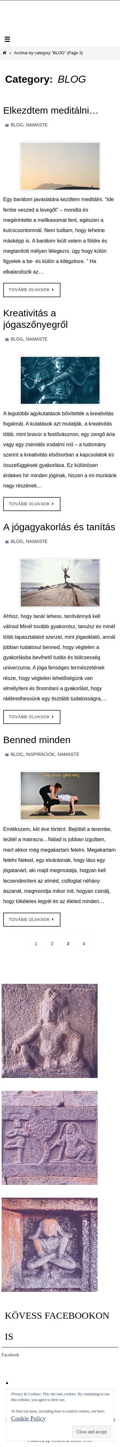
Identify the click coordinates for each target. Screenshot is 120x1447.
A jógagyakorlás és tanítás (59, 527)
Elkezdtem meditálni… (51, 110)
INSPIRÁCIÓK (40, 754)
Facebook (10, 1355)
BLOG (17, 124)
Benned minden (36, 740)
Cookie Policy (28, 1418)
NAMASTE (37, 124)
